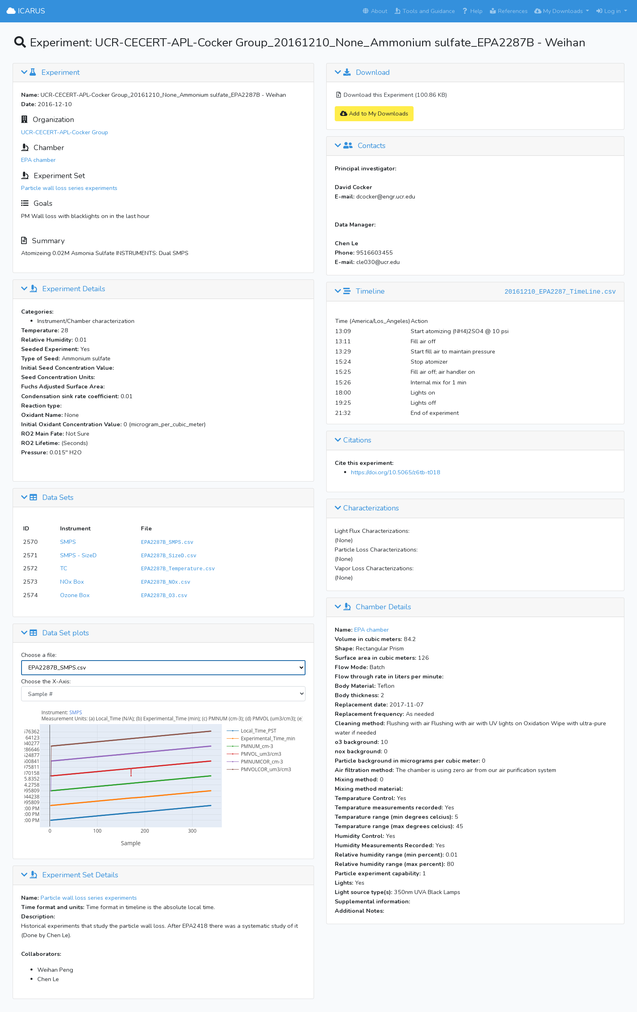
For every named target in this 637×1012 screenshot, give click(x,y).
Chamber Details (373, 607)
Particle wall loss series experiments (69, 188)
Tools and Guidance (424, 11)
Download (362, 72)
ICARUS (25, 11)
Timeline (360, 291)
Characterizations (367, 508)
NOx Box (72, 582)
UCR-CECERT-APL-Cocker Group (64, 132)
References (508, 11)
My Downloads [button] (559, 11)
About (374, 11)
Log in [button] (609, 11)
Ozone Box (75, 595)
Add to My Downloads (374, 113)
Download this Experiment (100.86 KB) (391, 95)
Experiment (50, 72)
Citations (353, 440)
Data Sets (47, 497)
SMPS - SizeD (78, 555)
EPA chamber (38, 160)
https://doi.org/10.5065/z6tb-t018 (395, 472)
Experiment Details (63, 289)
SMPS (68, 542)
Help (472, 11)
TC (63, 568)
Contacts (360, 146)
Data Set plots (55, 633)
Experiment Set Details (69, 875)
